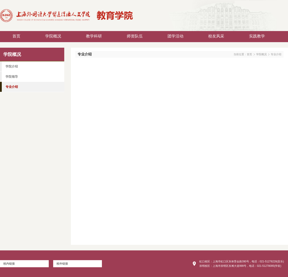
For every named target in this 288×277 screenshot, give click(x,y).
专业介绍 (276, 54)
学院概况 (261, 54)
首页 (249, 54)
